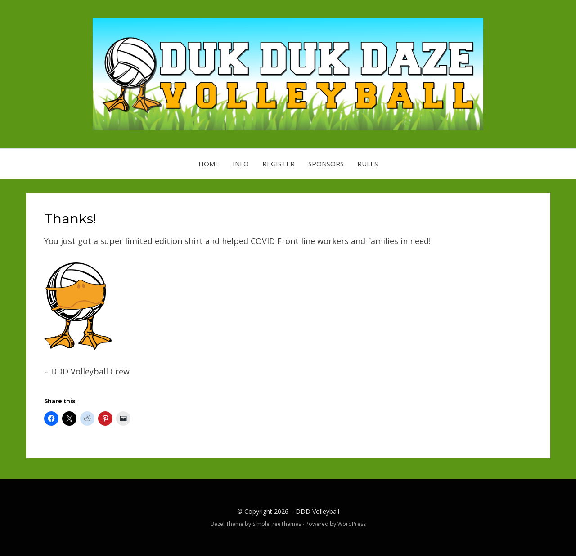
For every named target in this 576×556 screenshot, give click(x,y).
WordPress (352, 524)
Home (208, 163)
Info (241, 163)
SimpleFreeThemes (276, 524)
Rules (367, 163)
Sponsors (326, 163)
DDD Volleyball (317, 511)
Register (278, 163)
